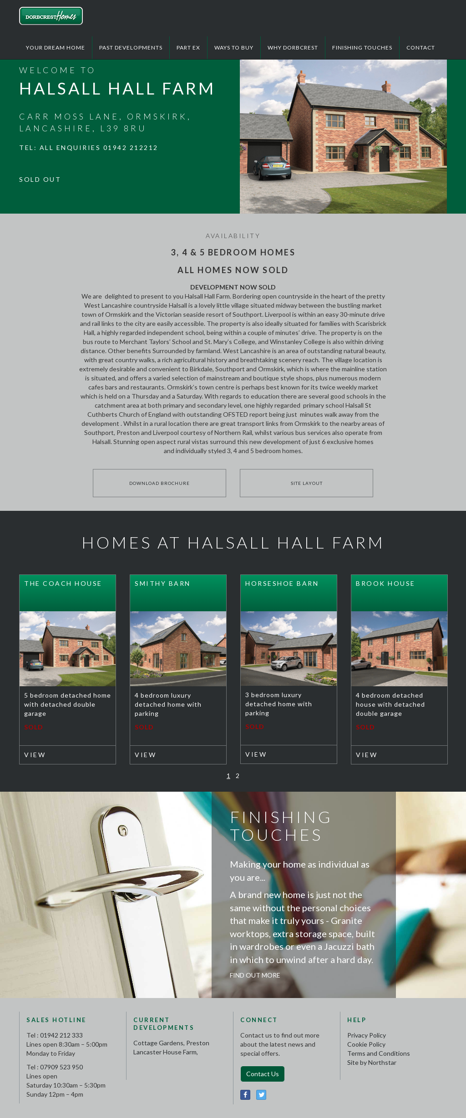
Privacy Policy (366, 1035)
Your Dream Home (55, 47)
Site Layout (307, 483)
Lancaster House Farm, (165, 1052)
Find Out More (255, 975)
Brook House (385, 583)
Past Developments (130, 47)
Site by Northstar (371, 1062)
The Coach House (63, 583)
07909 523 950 (61, 1067)
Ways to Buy (233, 47)
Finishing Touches (362, 47)
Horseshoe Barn (282, 583)
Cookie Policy (366, 1044)
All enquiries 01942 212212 (99, 147)
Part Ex (188, 47)
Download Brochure (159, 483)
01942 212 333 (61, 1035)
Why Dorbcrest (293, 47)
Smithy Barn (163, 583)
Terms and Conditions (378, 1053)
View (35, 755)
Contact (420, 47)
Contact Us (262, 1074)
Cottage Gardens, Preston (171, 1043)
